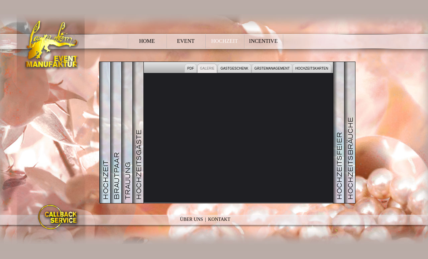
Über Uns (191, 219)
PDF (190, 68)
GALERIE (207, 68)
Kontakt (219, 219)
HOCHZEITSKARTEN (311, 68)
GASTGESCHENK (234, 68)
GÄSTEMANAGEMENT (272, 68)
